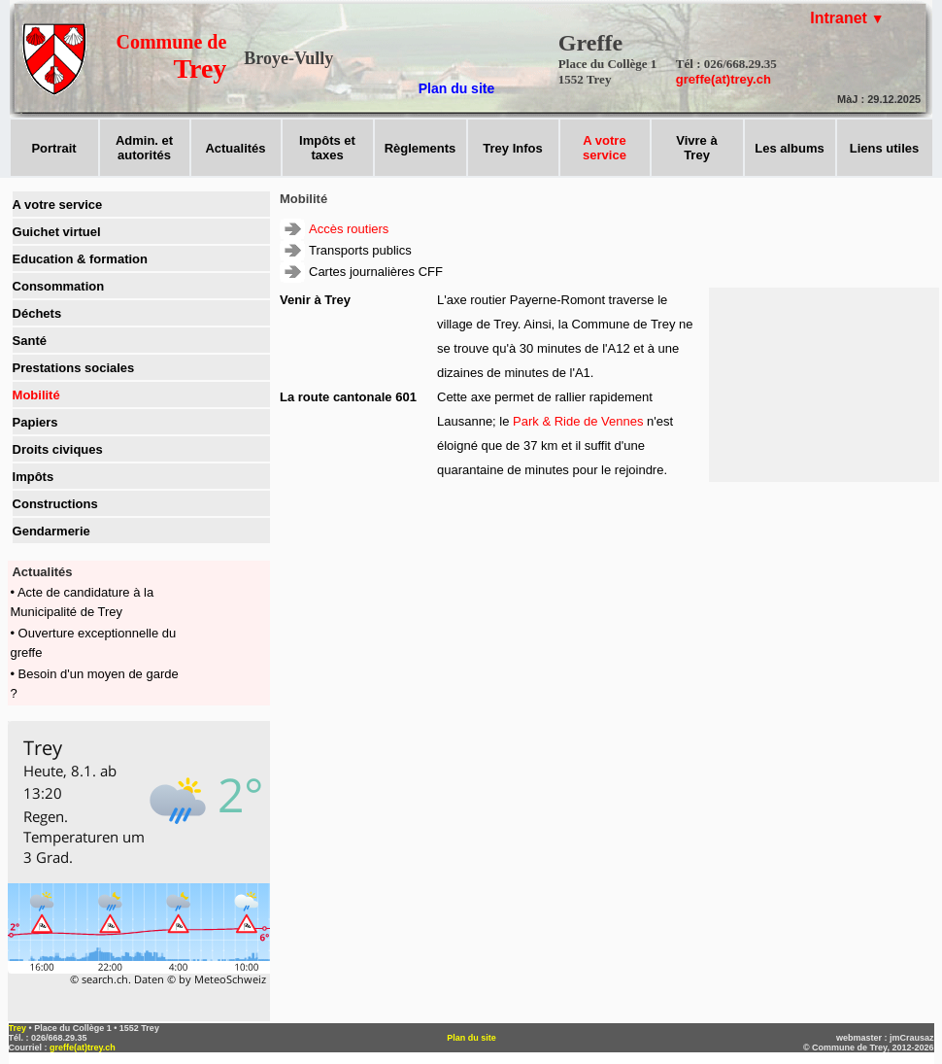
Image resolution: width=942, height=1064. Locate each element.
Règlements (420, 148)
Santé (30, 340)
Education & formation (80, 259)
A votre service (58, 204)
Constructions (55, 504)
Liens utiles (885, 148)
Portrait (53, 148)
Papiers (35, 422)
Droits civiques (58, 449)
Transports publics (360, 250)
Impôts (33, 476)
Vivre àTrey (696, 147)
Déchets (37, 313)
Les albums (789, 148)
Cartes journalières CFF (376, 271)
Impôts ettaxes (327, 147)
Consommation (59, 286)
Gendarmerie (51, 531)
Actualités (235, 148)
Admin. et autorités (144, 147)
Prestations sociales (74, 367)
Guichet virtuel (57, 231)
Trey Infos (512, 148)
